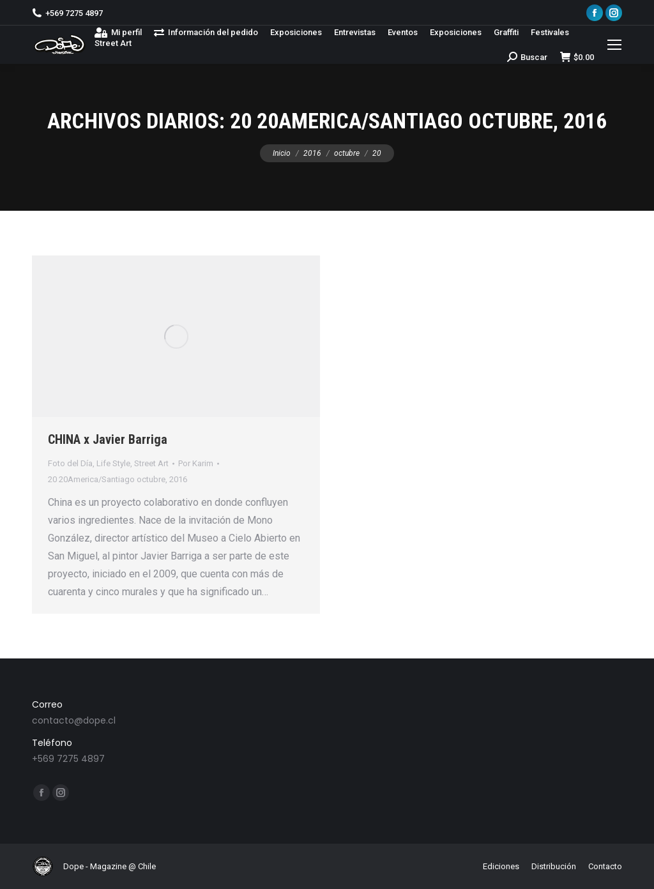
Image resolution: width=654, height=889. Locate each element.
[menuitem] (118, 32)
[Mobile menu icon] (614, 44)
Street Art (151, 463)
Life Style (113, 463)
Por (195, 463)
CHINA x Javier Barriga (107, 439)
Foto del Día (70, 463)
